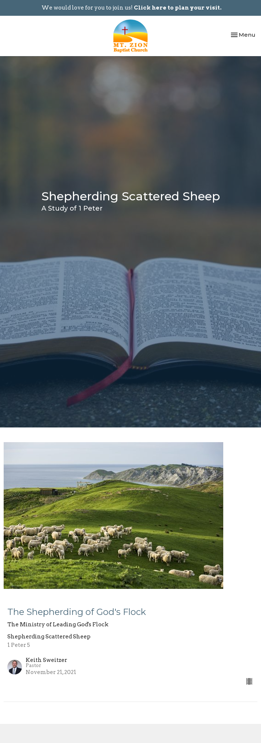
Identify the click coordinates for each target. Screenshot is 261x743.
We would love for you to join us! (131, 7)
